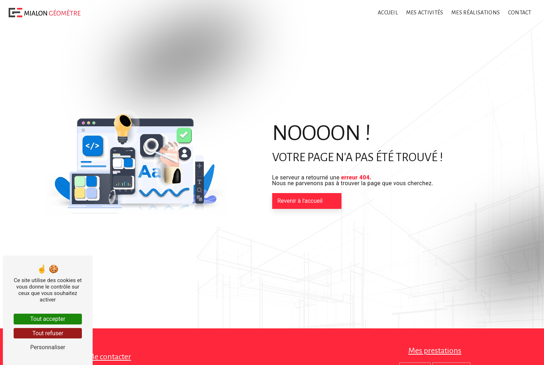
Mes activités (424, 12)
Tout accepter (47, 318)
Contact (519, 12)
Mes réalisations (475, 12)
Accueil (388, 12)
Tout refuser (47, 333)
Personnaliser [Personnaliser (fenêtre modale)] (47, 347)
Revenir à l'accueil (300, 200)
